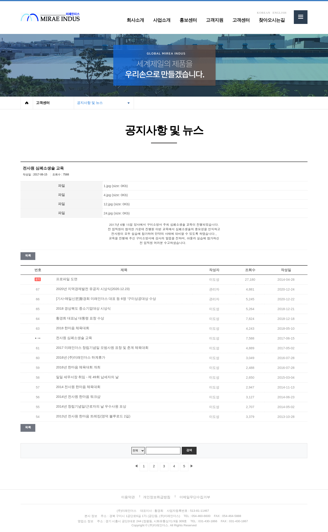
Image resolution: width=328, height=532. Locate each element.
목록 (28, 255)
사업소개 (161, 20)
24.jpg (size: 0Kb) (117, 213)
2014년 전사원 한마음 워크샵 (78, 396)
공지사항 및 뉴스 (90, 103)
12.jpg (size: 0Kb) (117, 204)
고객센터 (241, 20)
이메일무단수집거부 (194, 497)
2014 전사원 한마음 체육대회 (78, 387)
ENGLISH (280, 12)
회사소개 (135, 20)
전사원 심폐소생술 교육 (74, 338)
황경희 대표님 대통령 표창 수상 (80, 318)
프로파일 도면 (66, 279)
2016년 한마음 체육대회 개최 (78, 367)
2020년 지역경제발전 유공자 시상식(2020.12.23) (93, 289)
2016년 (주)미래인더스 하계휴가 (80, 357)
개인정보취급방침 (156, 497)
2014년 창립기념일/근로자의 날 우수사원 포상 (91, 406)
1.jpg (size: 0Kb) (116, 186)
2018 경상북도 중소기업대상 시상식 (83, 308)
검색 (189, 450)
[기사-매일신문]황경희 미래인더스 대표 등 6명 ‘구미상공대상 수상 (106, 299)
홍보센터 (188, 20)
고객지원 (214, 20)
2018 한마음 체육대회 (72, 328)
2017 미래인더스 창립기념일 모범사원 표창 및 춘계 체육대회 (102, 348)
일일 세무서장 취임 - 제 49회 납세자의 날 (87, 377)
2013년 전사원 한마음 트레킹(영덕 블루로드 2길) (93, 416)
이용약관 (128, 497)
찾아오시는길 (272, 20)
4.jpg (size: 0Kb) (116, 195)
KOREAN (263, 12)
